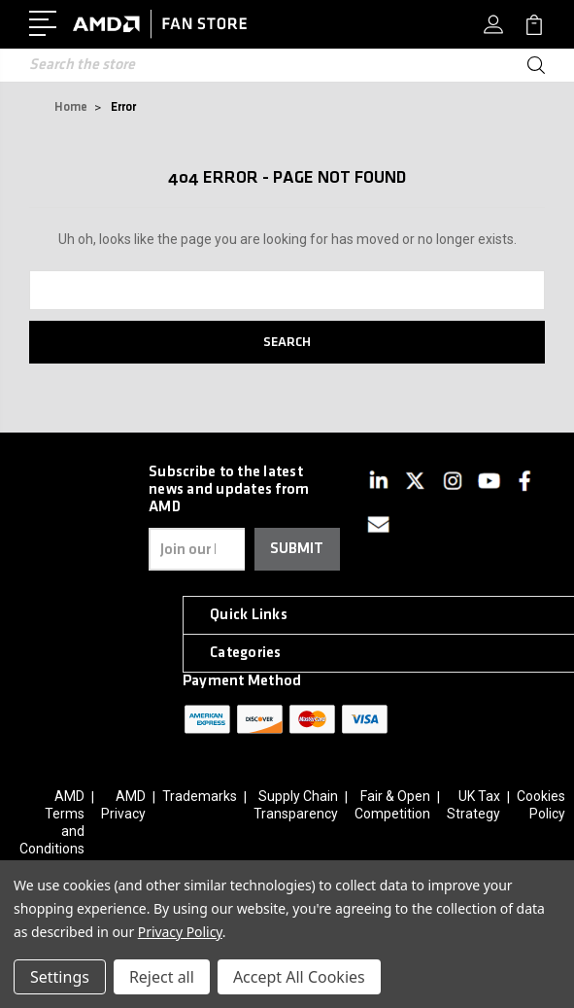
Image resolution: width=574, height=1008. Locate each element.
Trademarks (199, 796)
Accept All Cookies (299, 977)
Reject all (161, 977)
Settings (59, 977)
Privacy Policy (180, 931)
